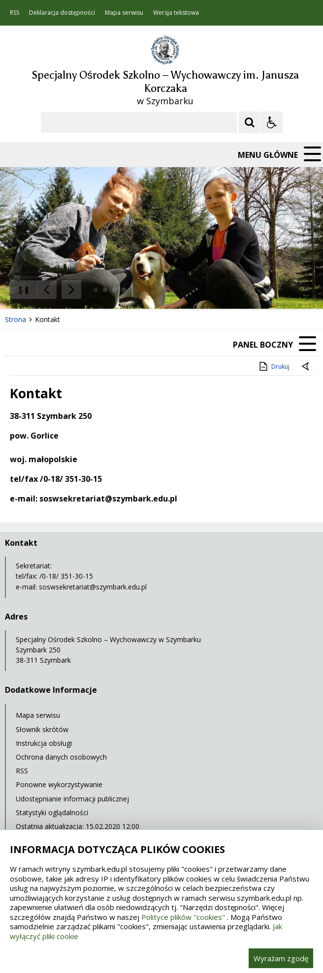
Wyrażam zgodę (281, 958)
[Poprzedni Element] (47, 289)
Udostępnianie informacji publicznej (72, 798)
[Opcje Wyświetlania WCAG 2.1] (272, 122)
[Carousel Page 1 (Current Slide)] (96, 290)
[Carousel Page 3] (114, 290)
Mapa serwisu (124, 13)
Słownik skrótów (42, 729)
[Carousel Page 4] (124, 290)
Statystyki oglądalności (52, 812)
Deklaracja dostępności (62, 13)
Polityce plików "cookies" (183, 917)
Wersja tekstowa (176, 13)
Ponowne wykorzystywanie (59, 784)
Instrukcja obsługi (44, 743)
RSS (14, 13)
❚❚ (20, 289)
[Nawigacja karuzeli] (59, 289)
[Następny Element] (71, 289)
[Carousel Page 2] (105, 290)
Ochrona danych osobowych (61, 757)
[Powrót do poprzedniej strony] (306, 367)
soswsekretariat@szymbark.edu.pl (93, 586)
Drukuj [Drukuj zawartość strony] (274, 366)
